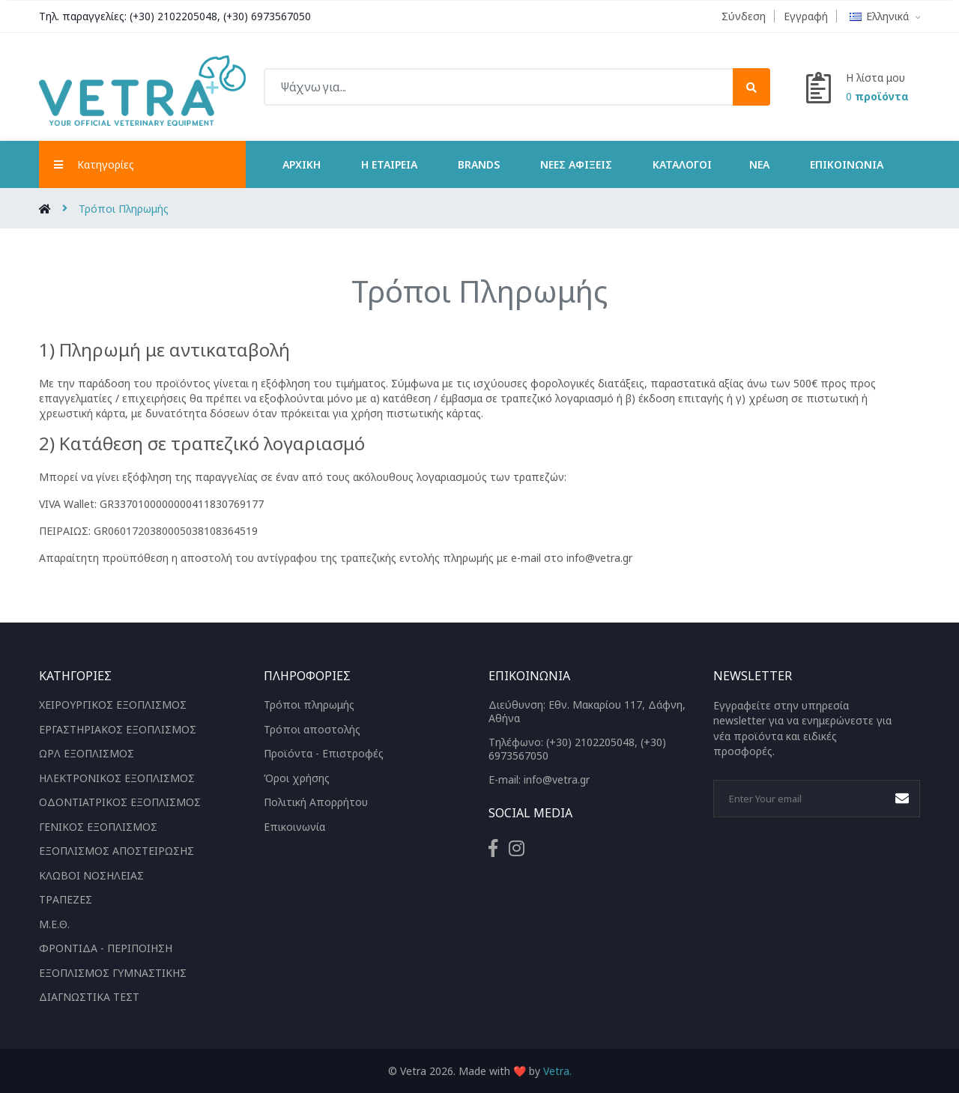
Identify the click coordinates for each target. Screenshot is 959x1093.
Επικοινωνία (846, 164)
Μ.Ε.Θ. (54, 923)
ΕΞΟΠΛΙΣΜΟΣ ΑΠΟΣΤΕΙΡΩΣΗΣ (116, 851)
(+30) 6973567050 (268, 16)
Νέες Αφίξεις (576, 164)
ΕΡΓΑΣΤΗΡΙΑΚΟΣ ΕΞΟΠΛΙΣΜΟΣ (117, 728)
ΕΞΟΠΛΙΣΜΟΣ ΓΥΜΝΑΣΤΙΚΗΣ (113, 972)
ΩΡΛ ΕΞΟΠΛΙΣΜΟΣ (86, 753)
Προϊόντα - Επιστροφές (324, 753)
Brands (479, 164)
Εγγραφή (806, 16)
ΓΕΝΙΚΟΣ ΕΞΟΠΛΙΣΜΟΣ (98, 826)
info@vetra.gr (557, 779)
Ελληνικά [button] (885, 16)
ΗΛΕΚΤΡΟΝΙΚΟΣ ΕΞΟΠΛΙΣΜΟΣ (117, 777)
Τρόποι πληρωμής (309, 704)
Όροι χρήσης (297, 777)
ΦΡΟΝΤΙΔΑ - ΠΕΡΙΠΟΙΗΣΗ (105, 948)
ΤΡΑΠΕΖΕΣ (65, 899)
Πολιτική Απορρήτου (316, 802)
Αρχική (301, 164)
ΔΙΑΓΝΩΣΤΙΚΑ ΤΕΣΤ (89, 997)
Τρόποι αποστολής (312, 728)
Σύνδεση (743, 16)
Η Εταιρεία (389, 164)
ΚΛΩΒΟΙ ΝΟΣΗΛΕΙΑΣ (91, 875)
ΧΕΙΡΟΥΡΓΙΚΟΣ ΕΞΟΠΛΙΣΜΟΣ (113, 704)
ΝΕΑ (759, 164)
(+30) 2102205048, (175, 16)
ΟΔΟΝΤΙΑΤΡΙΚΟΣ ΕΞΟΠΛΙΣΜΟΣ (120, 802)
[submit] (751, 87)
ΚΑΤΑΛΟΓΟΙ (682, 164)
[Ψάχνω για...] (517, 87)
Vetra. (557, 1070)
